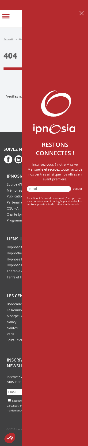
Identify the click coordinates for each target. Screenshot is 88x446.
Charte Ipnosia (18, 214)
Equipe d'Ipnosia (19, 184)
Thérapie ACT (17, 271)
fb (8, 159)
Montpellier (15, 316)
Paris (10, 334)
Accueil (8, 39)
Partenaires (15, 202)
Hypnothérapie (18, 253)
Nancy (11, 322)
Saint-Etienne (17, 340)
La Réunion (15, 310)
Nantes (12, 328)
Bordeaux (14, 304)
